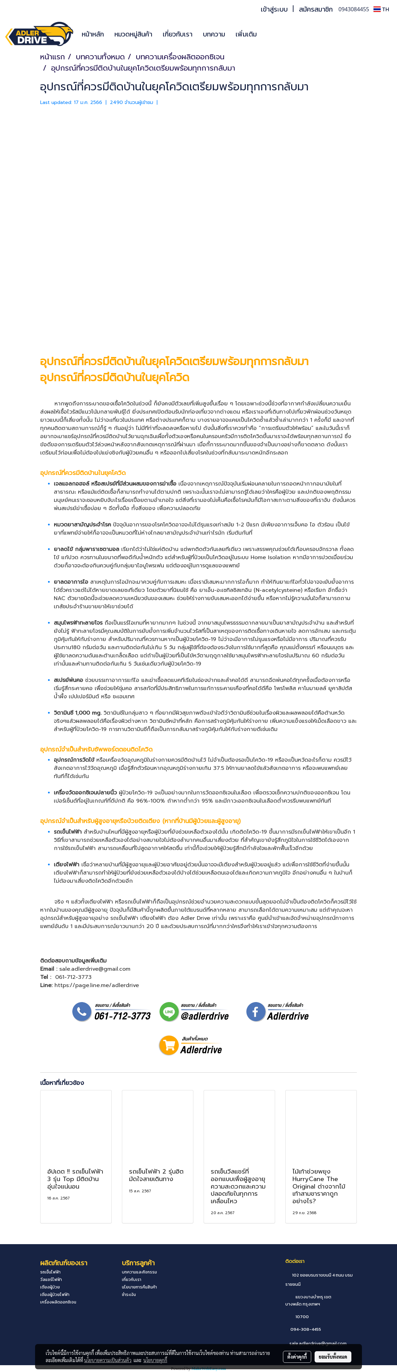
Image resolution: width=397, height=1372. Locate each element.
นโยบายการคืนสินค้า (139, 1287)
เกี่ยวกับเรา (177, 34)
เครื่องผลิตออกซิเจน (58, 1302)
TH (381, 9)
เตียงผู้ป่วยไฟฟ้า (54, 1295)
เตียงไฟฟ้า (66, 865)
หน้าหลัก (93, 34)
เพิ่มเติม (246, 34)
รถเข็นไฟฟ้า (308, 832)
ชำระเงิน (129, 1295)
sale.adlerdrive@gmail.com (318, 1343)
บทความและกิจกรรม (139, 1272)
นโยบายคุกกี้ (155, 1360)
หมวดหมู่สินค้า (133, 34)
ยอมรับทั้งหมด (333, 1357)
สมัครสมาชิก (316, 9)
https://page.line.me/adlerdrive (96, 985)
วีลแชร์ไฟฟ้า (51, 1280)
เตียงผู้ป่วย (50, 1287)
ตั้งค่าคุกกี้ (297, 1357)
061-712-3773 (73, 977)
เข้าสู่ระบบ (274, 9)
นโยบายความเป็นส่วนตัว (107, 1360)
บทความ (214, 34)
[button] (272, 34)
